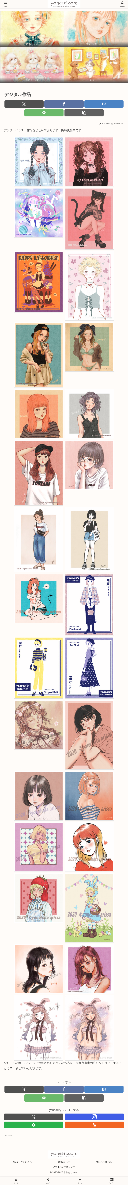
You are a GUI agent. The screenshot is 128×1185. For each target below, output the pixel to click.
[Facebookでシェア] (63, 104)
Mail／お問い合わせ (106, 1162)
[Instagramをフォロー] (94, 1117)
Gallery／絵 (64, 1162)
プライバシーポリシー (64, 1166)
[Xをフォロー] (33, 1117)
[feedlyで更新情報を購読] (33, 1125)
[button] (84, 112)
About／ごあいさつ (22, 1162)
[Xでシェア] (24, 104)
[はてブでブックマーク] (104, 104)
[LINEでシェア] (44, 112)
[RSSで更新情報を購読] (94, 1125)
